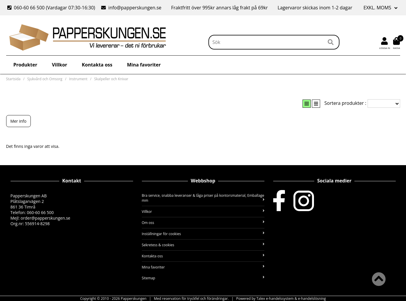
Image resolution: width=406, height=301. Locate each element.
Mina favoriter (144, 64)
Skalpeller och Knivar (111, 78)
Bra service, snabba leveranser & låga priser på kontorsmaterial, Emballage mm (203, 198)
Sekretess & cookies (203, 244)
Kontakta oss (97, 64)
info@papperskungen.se (131, 7)
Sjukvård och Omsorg (44, 78)
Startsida (13, 78)
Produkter (25, 64)
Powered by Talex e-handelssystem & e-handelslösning (281, 298)
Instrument (78, 78)
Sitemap (203, 278)
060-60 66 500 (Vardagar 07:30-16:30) (51, 7)
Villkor (59, 64)
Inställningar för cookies (203, 233)
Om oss (203, 222)
